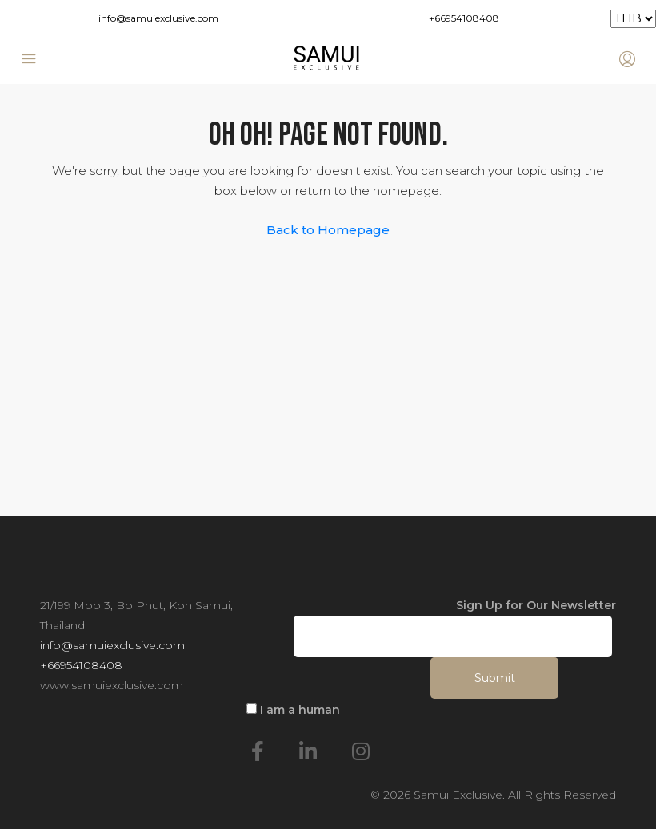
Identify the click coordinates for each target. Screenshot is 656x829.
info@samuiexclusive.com (158, 18)
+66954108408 (464, 18)
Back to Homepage (328, 229)
